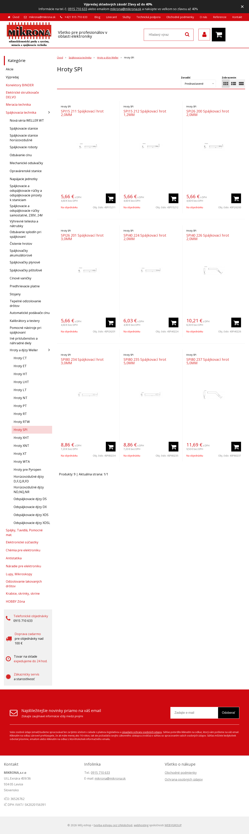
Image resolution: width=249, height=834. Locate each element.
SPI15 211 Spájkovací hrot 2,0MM (82, 113)
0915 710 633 (77, 9)
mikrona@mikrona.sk (125, 9)
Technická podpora (148, 17)
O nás (203, 17)
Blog (97, 17)
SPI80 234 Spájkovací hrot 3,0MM (82, 361)
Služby (127, 17)
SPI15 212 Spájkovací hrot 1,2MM (145, 113)
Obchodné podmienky (180, 17)
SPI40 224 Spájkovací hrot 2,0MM (145, 237)
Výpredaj (12, 77)
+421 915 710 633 (76, 17)
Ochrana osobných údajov (184, 779)
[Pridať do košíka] (111, 198)
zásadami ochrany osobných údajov (142, 732)
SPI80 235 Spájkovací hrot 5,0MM (145, 361)
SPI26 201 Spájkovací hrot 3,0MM (82, 237)
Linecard (111, 17)
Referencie (219, 17)
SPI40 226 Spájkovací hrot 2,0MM (207, 237)
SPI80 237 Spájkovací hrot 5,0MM (207, 361)
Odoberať (228, 712)
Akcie (9, 69)
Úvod (16, 17)
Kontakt (237, 17)
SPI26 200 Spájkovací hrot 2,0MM (207, 113)
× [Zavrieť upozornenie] (242, 6)
